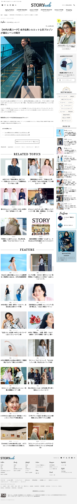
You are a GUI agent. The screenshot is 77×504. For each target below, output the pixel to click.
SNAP (2, 468)
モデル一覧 (3, 480)
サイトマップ (23, 481)
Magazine (51, 462)
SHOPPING (3, 472)
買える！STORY (66, 117)
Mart (16, 486)
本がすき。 (60, 486)
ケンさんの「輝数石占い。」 (41, 465)
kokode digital (20, 487)
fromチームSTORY (4, 474)
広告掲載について (43, 480)
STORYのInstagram (17, 117)
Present (51, 472)
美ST (19, 486)
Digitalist (63, 462)
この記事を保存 (50, 26)
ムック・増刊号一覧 (53, 468)
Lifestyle (27, 462)
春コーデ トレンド (66, 120)
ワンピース (62, 102)
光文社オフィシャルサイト (53, 480)
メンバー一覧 (63, 465)
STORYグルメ (28, 468)
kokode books (14, 487)
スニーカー (62, 111)
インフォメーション (18, 480)
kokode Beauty (7, 487)
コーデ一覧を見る (66, 48)
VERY (9, 486)
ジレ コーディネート (66, 105)
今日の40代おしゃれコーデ (13, 22)
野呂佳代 (70, 111)
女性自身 (31, 486)
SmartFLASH (37, 486)
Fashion (3, 22)
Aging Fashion (66, 114)
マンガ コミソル (54, 486)
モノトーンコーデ (63, 96)
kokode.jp (2, 487)
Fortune (37, 462)
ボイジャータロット (68, 225)
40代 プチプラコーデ (66, 99)
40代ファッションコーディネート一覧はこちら (27, 141)
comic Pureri (48, 486)
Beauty (15, 462)
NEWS (2, 465)
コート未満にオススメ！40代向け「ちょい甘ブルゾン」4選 (17, 132)
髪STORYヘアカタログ (18, 468)
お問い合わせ (27, 480)
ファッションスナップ (66, 108)
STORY (12, 486)
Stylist (62, 469)
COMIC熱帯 (42, 486)
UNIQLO (72, 96)
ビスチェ (70, 102)
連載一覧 (37, 473)
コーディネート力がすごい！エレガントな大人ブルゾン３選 (17, 134)
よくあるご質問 (10, 480)
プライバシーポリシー (14, 481)
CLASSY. (4, 486)
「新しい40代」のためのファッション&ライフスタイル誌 (11, 1)
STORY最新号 (52, 465)
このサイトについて (4, 481)
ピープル (27, 470)
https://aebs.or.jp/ (37, 496)
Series (37, 470)
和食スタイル (26, 486)
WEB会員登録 (34, 480)
